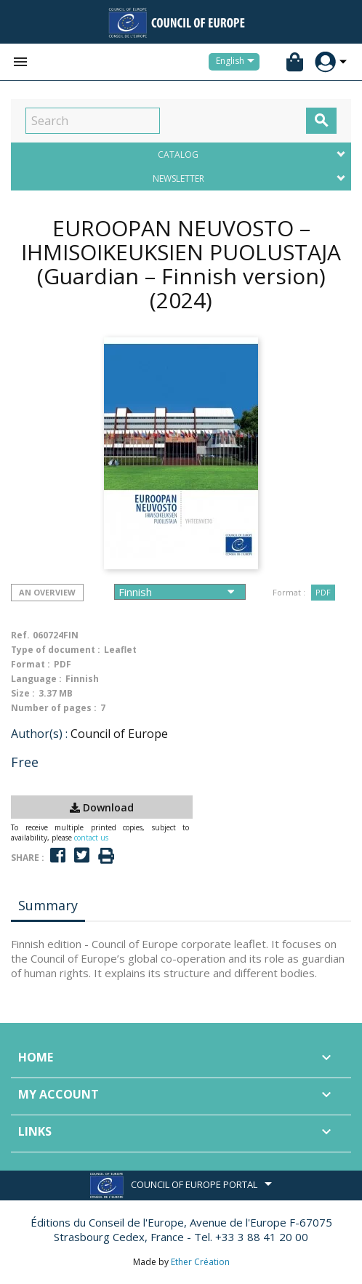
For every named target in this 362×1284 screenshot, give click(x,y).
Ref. (20, 635)
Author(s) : (39, 733)
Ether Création (200, 1262)
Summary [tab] (48, 905)
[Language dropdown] (238, 62)
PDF (323, 592)
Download (102, 807)
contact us (91, 837)
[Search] (92, 121)
